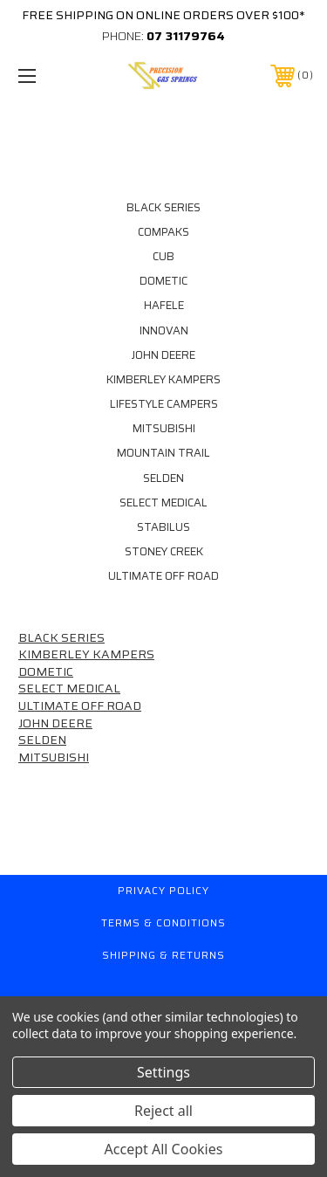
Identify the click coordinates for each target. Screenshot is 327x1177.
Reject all (163, 1110)
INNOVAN (164, 331)
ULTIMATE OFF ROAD (163, 576)
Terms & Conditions (163, 922)
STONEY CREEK (164, 552)
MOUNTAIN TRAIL (163, 453)
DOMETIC (163, 281)
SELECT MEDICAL (163, 503)
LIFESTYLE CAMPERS (164, 404)
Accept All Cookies (164, 1149)
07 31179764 (185, 35)
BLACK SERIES (163, 208)
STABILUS (163, 527)
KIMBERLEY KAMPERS (163, 380)
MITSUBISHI (164, 429)
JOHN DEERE (163, 355)
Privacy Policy (163, 890)
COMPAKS (163, 232)
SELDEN (163, 478)
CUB (163, 257)
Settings (163, 1072)
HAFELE (164, 305)
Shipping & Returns (163, 954)
